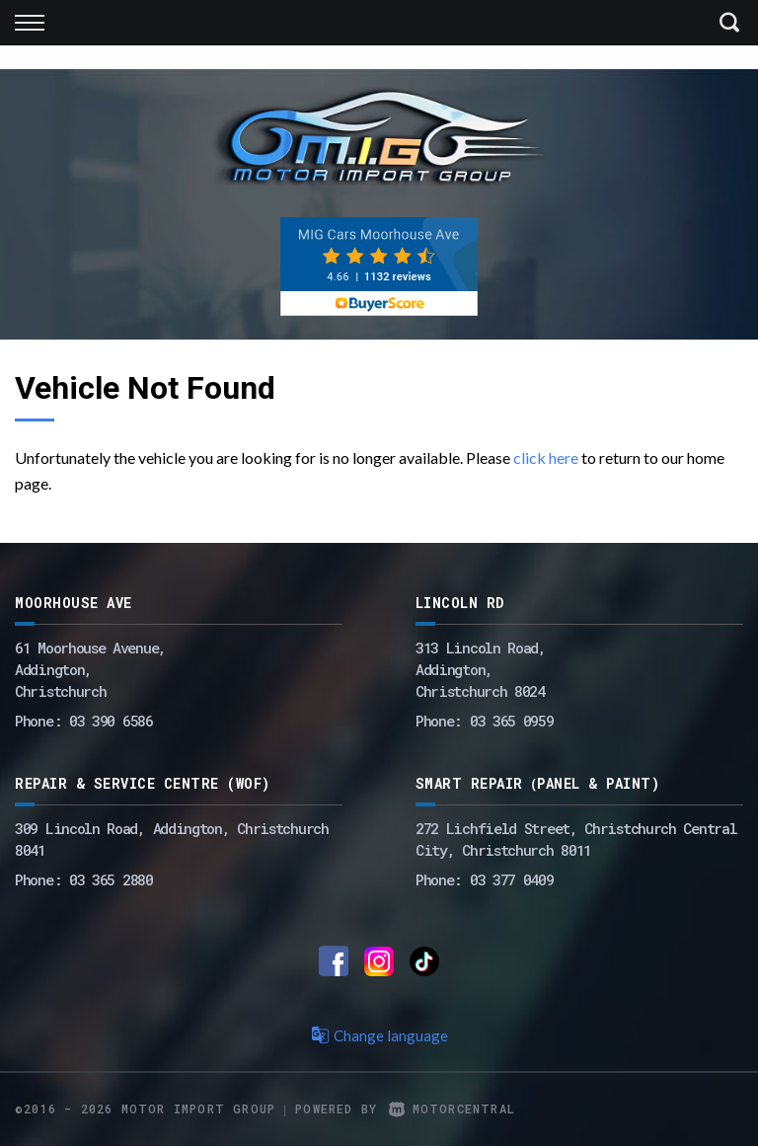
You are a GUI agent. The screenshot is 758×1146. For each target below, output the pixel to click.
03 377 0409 (512, 879)
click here (545, 457)
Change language (379, 1035)
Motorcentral (452, 1108)
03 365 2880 (111, 879)
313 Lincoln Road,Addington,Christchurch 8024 (481, 669)
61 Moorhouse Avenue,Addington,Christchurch (90, 669)
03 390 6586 (111, 720)
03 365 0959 (512, 720)
